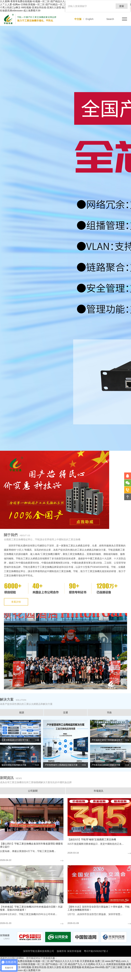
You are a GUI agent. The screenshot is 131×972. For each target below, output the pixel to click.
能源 (21, 712)
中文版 (78, 19)
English (89, 19)
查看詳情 (16, 601)
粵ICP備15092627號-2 (96, 951)
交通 (65, 712)
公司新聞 (33, 790)
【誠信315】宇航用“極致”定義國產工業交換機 (92, 839)
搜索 (121, 6)
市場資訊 (98, 790)
